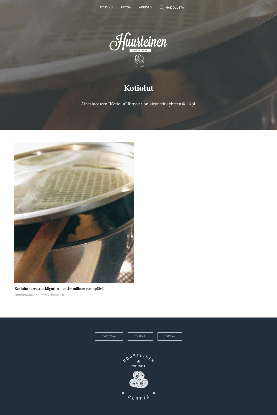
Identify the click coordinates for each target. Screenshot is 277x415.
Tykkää (140, 336)
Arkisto (145, 7)
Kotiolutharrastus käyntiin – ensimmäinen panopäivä (58, 289)
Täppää (170, 336)
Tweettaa (109, 336)
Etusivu (106, 7)
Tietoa (126, 7)
